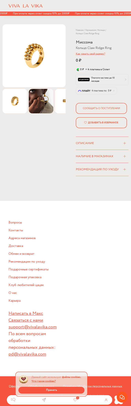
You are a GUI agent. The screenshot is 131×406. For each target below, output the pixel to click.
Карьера (15, 300)
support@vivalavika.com (33, 327)
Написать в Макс (26, 313)
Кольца (101, 30)
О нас (13, 292)
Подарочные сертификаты (29, 269)
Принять (51, 390)
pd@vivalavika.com (27, 354)
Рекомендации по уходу (27, 261)
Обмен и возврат (21, 253)
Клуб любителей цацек (26, 285)
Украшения (90, 30)
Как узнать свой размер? (90, 54)
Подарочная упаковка (25, 277)
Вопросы (15, 222)
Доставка (16, 246)
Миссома (84, 42)
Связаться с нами (26, 320)
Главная (79, 30)
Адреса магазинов (22, 238)
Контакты (16, 230)
